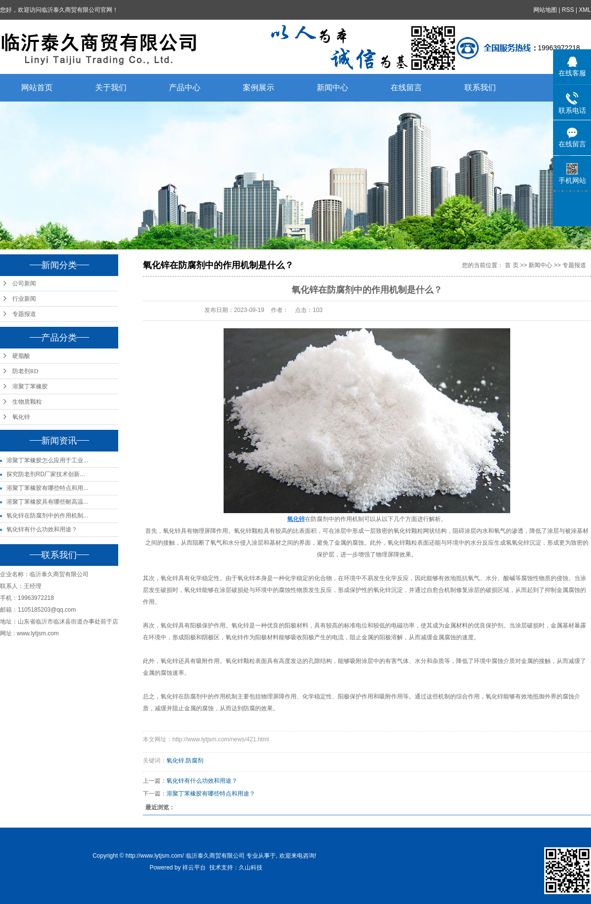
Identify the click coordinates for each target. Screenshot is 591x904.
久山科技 (251, 867)
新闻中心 (332, 87)
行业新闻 (24, 298)
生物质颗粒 (27, 401)
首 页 (511, 265)
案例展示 (258, 87)
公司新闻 (24, 283)
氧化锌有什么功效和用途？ (41, 529)
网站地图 (545, 9)
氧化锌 (21, 417)
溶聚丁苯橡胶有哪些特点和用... (47, 488)
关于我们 (111, 87)
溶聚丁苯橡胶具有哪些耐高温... (47, 501)
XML (585, 9)
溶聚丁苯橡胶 (30, 386)
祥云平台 (194, 867)
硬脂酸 (21, 355)
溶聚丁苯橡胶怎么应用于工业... (47, 460)
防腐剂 (194, 760)
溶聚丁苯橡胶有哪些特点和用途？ (210, 793)
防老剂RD (25, 371)
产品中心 (184, 87)
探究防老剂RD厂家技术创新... (45, 474)
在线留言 (406, 87)
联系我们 (480, 87)
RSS (568, 9)
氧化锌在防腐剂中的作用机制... (47, 515)
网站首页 (37, 87)
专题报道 (24, 314)
